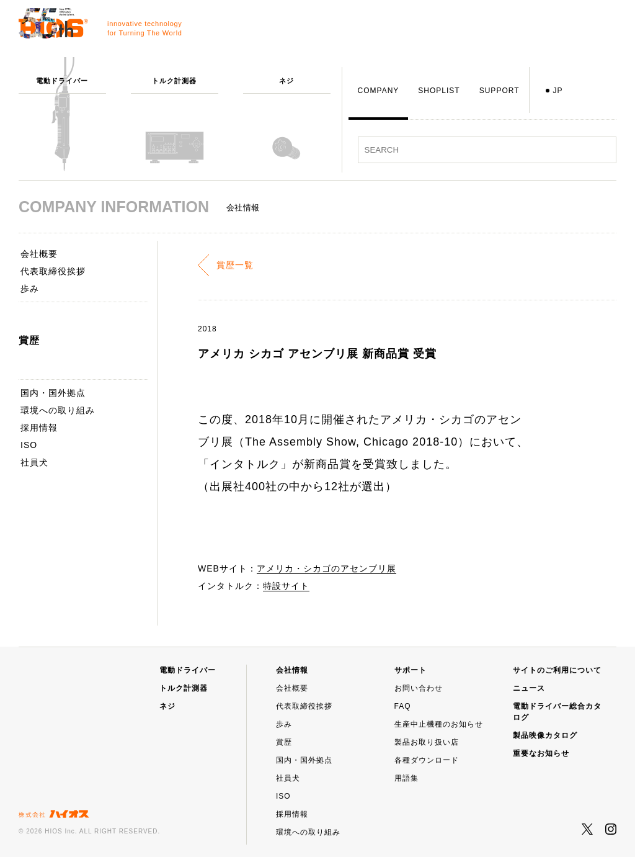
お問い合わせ (418, 688)
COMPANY (378, 90)
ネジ (167, 706)
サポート (410, 670)
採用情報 (39, 428)
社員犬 (34, 462)
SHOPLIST (439, 90)
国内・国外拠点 (53, 393)
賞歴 (284, 742)
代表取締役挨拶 (53, 271)
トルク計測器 (183, 688)
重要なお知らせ (541, 753)
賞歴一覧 (235, 265)
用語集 (406, 778)
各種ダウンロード (426, 760)
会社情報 (292, 670)
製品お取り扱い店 (426, 742)
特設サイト (286, 586)
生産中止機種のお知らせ (438, 724)
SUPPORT (499, 90)
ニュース (529, 688)
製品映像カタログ (545, 735)
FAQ (402, 706)
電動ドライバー (187, 670)
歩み (29, 289)
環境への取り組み (57, 410)
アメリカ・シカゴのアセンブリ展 (326, 568)
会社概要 (39, 254)
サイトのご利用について (557, 670)
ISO (28, 445)
